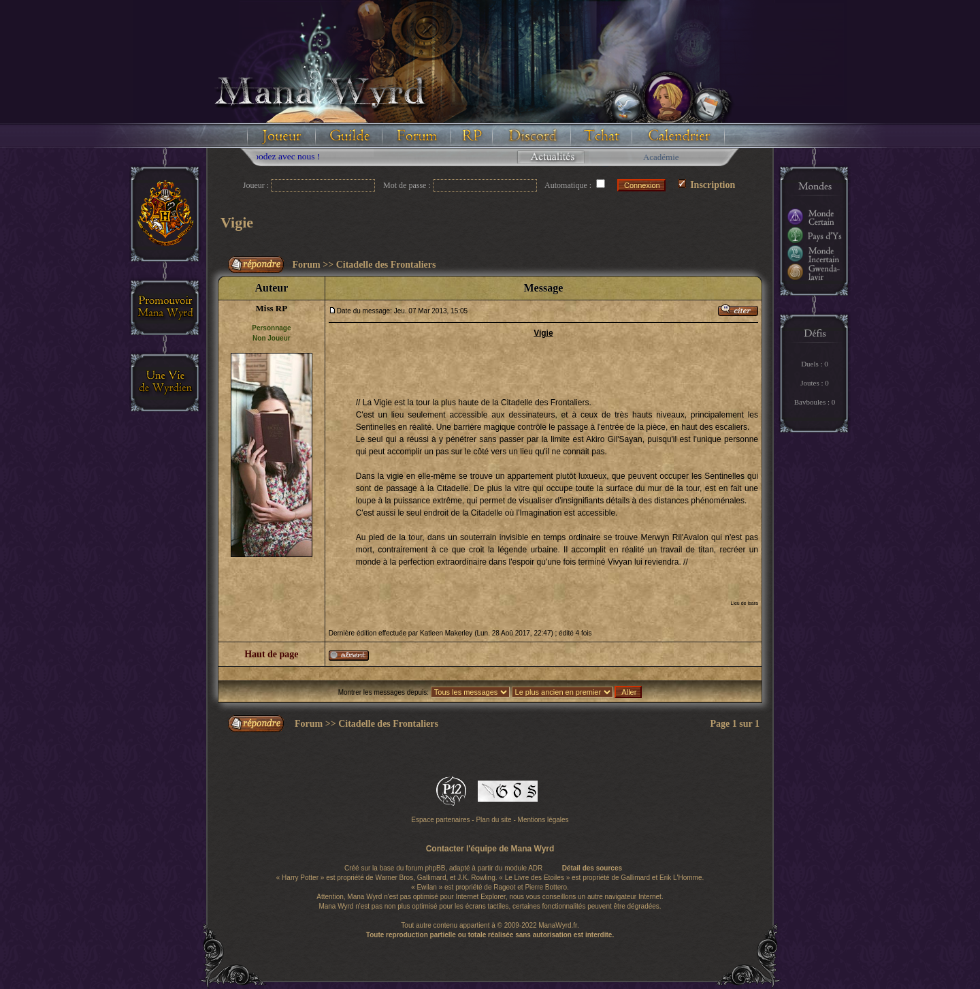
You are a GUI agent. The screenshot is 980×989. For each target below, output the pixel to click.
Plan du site (493, 819)
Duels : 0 (814, 364)
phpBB (435, 868)
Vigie (236, 222)
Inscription (707, 185)
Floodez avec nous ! (299, 156)
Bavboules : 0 (815, 402)
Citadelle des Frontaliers (386, 265)
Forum (307, 265)
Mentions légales (543, 819)
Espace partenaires (440, 819)
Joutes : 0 (814, 383)
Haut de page (271, 654)
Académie (661, 157)
